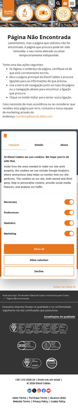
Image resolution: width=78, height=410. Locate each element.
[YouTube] (48, 390)
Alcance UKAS (58, 397)
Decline (38, 271)
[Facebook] (44, 390)
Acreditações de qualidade (59, 316)
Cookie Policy (58, 401)
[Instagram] (39, 390)
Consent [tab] (14, 144)
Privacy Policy (40, 401)
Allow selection (39, 260)
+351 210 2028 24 (25, 379)
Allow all (39, 248)
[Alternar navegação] (72, 3)
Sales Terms (19, 397)
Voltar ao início (64, 287)
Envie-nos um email (49, 379)
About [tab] (64, 144)
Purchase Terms (38, 397)
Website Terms (21, 401)
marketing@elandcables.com (34, 116)
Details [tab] (39, 144)
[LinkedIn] (29, 390)
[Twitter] (34, 390)
